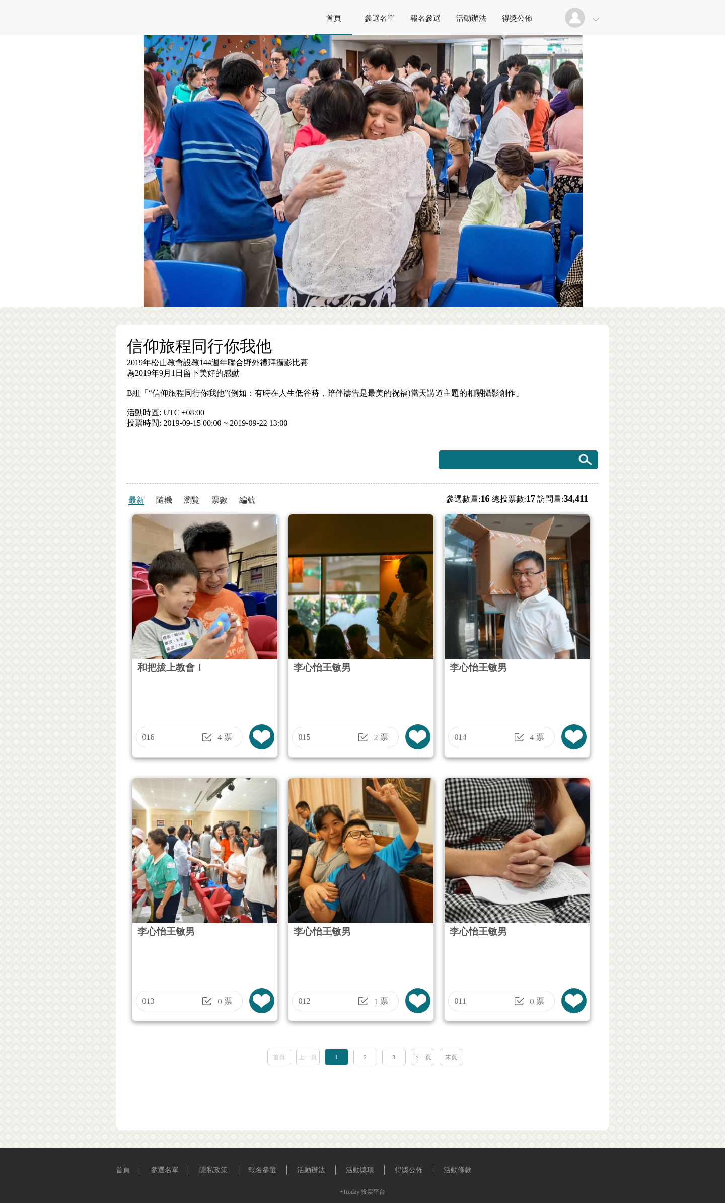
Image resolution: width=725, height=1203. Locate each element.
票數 (219, 500)
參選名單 (380, 18)
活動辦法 (471, 18)
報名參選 (425, 18)
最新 (136, 500)
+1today (349, 1191)
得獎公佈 (517, 18)
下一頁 (422, 1057)
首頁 (333, 18)
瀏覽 (192, 500)
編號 (247, 500)
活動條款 (458, 1170)
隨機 (164, 500)
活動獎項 (360, 1170)
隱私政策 (213, 1170)
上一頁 (308, 1057)
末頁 (451, 1057)
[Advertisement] (362, 1094)
